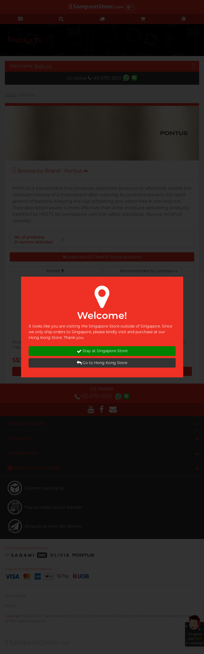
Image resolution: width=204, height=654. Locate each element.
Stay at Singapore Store (102, 351)
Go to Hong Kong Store (102, 362)
